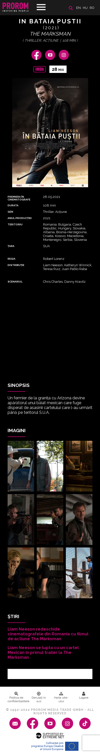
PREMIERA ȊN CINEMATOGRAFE (19, 198)
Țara (11, 246)
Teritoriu (15, 224)
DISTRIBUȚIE (16, 265)
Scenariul (15, 281)
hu (85, 8)
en (78, 8)
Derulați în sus (39, 697)
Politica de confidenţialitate (18, 697)
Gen (10, 211)
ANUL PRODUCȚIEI (20, 218)
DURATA (13, 205)
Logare (83, 695)
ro (92, 8)
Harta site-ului (61, 697)
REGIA (11, 258)
